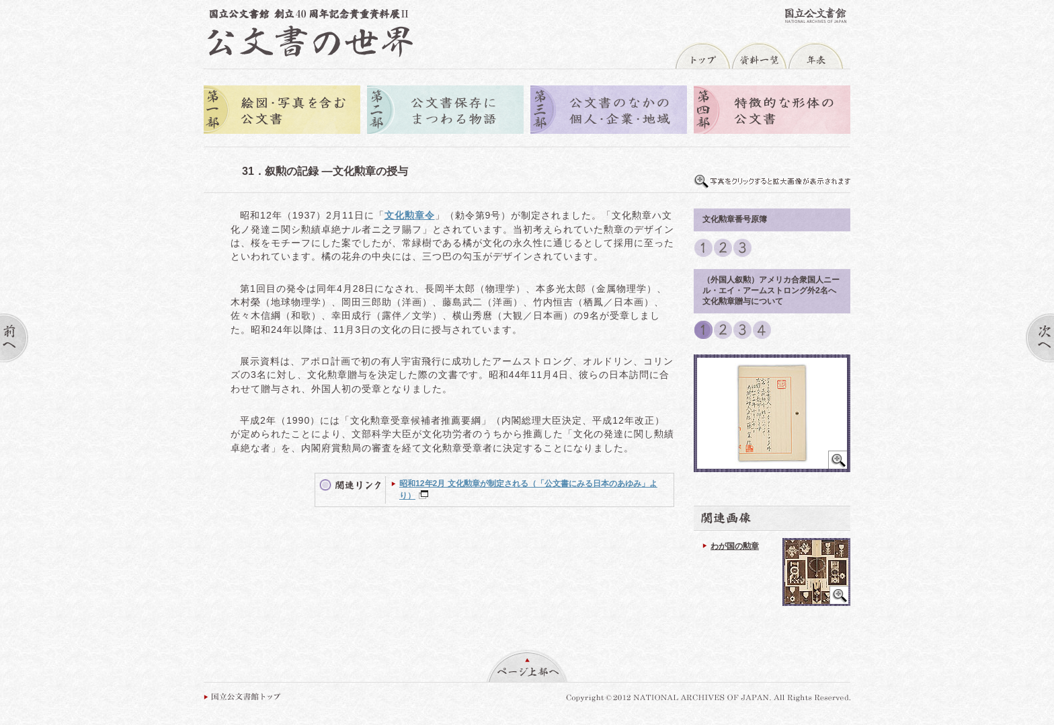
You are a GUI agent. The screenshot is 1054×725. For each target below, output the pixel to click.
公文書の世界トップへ (310, 33)
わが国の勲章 (735, 546)
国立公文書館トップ (242, 696)
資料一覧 (759, 55)
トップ (702, 55)
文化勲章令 (409, 215)
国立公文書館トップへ (815, 15)
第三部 (608, 110)
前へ (14, 337)
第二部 (445, 110)
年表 (815, 55)
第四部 (772, 110)
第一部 (282, 110)
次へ (1040, 337)
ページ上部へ (527, 666)
